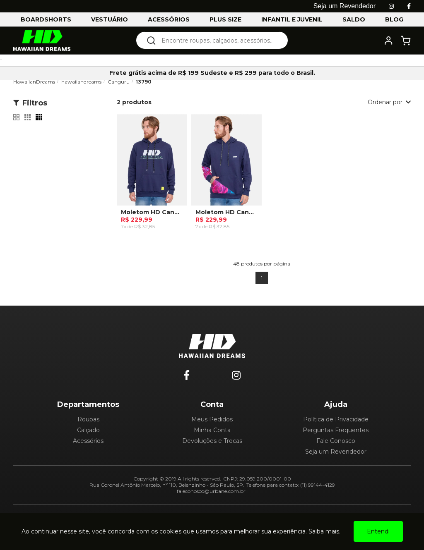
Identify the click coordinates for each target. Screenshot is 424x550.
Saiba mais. (324, 531)
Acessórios (88, 441)
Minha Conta (212, 430)
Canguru (119, 82)
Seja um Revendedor (335, 451)
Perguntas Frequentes (336, 430)
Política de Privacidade (336, 419)
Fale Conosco (335, 441)
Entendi (378, 531)
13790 (144, 82)
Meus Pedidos (212, 419)
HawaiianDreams (34, 82)
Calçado (88, 430)
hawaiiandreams (81, 82)
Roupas (88, 419)
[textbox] (217, 40)
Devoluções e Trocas (212, 441)
